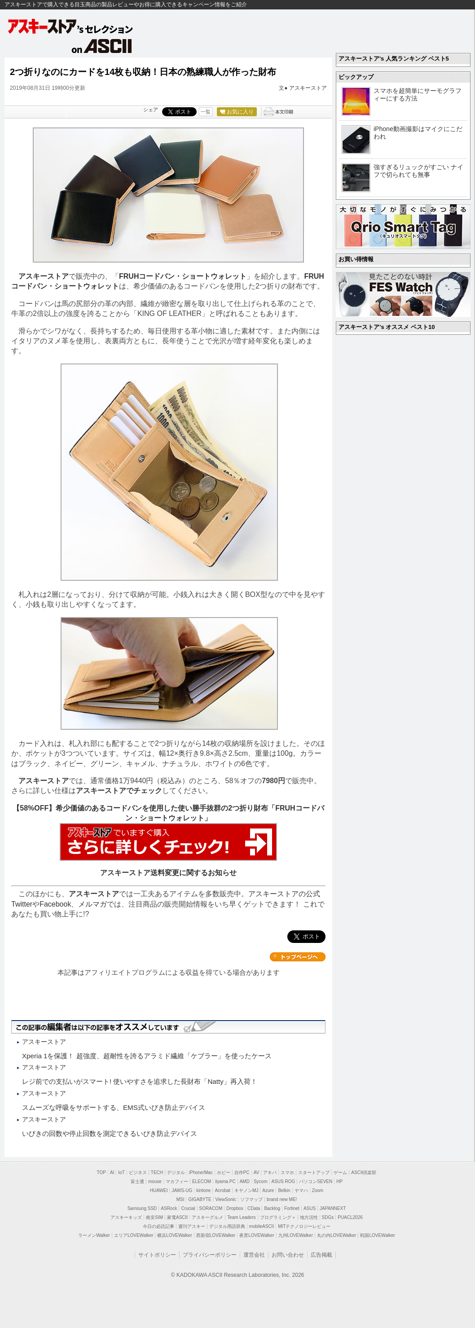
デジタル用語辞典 (227, 1226)
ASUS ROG (283, 1181)
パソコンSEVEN (315, 1181)
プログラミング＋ (278, 1217)
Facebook (55, 904)
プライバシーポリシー (210, 1255)
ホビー (223, 1172)
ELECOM (201, 1181)
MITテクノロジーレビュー (304, 1226)
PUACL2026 (350, 1217)
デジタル (176, 1172)
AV (256, 1172)
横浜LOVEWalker (174, 1235)
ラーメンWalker (94, 1235)
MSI (180, 1199)
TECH (157, 1172)
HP (339, 1181)
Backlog (272, 1208)
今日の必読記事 (158, 1226)
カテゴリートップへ (297, 956)
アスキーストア (308, 88)
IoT (121, 1172)
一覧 (206, 111)
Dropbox (234, 1208)
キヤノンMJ (246, 1190)
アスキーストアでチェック (119, 790)
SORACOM (211, 1208)
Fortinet (291, 1208)
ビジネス (138, 1172)
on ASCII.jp (102, 46)
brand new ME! (282, 1199)
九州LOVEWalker (295, 1235)
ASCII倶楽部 (363, 1172)
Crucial (188, 1208)
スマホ (287, 1172)
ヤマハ (301, 1190)
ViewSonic (226, 1199)
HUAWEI (159, 1190)
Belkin (284, 1190)
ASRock (169, 1208)
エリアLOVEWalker (133, 1235)
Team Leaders (241, 1217)
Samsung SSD (142, 1208)
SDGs (328, 1217)
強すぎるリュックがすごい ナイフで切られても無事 (418, 170)
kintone (203, 1190)
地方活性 (309, 1217)
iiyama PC (225, 1181)
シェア (150, 109)
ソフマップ (251, 1199)
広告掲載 (321, 1255)
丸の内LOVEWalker (336, 1235)
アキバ (270, 1172)
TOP (101, 1172)
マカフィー (177, 1181)
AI (112, 1172)
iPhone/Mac (201, 1172)
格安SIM (154, 1217)
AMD (245, 1181)
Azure (268, 1190)
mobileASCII (261, 1226)
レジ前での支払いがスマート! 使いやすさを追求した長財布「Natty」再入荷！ (139, 1081)
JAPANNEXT (333, 1208)
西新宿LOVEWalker (215, 1235)
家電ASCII (177, 1217)
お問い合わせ (288, 1255)
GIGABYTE (199, 1199)
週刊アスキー (191, 1226)
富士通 (137, 1181)
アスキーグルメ (207, 1217)
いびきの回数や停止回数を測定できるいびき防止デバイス (109, 1133)
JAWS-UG (182, 1190)
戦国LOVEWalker (377, 1235)
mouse (155, 1181)
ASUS (309, 1208)
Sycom (261, 1181)
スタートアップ (314, 1172)
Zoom (318, 1190)
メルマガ (92, 904)
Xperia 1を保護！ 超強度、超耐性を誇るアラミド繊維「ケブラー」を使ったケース (147, 1056)
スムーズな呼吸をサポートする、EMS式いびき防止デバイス (113, 1107)
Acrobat (222, 1190)
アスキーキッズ (126, 1217)
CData (253, 1208)
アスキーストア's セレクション (71, 26)
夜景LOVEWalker (256, 1235)
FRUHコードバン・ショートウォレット (182, 276)
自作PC (242, 1172)
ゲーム (340, 1172)
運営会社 (254, 1255)
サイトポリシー (157, 1255)
